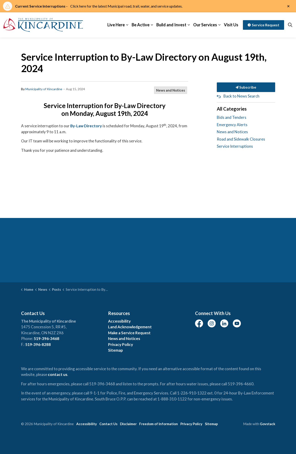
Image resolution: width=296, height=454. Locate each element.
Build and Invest (171, 24)
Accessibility (119, 321)
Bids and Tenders (231, 117)
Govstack (267, 424)
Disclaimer (128, 424)
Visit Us (231, 24)
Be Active (140, 24)
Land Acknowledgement (130, 326)
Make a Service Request (129, 332)
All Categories (232, 108)
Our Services (205, 24)
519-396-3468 (46, 338)
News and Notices (170, 90)
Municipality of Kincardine (43, 89)
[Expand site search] (290, 25)
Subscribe (246, 87)
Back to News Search (241, 96)
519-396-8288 (38, 344)
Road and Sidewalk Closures (241, 139)
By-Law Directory (86, 125)
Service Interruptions (235, 146)
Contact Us (108, 424)
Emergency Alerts (232, 124)
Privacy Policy (120, 344)
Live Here (116, 24)
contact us (57, 374)
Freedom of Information (158, 424)
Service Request (263, 25)
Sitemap (115, 350)
